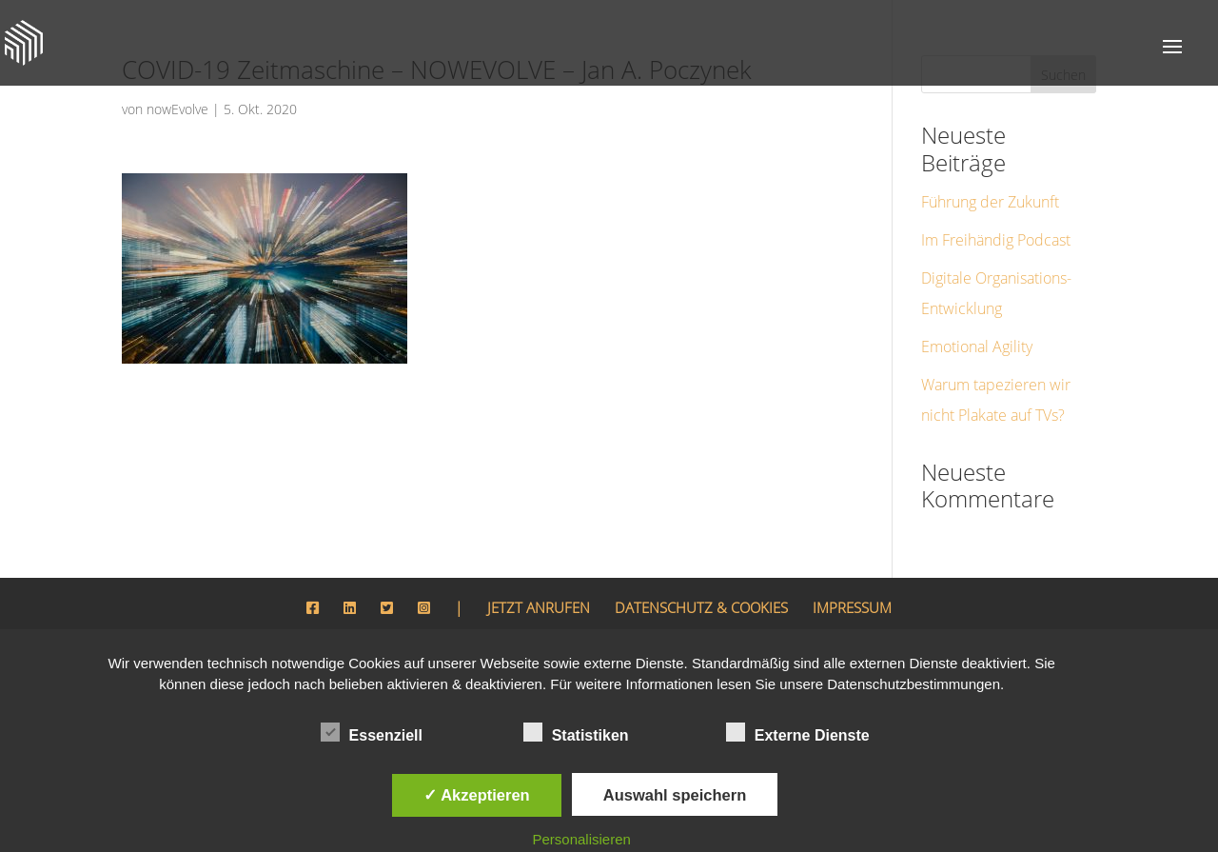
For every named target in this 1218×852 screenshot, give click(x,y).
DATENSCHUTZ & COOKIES (700, 579)
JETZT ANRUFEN (521, 579)
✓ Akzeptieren (476, 794)
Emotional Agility (976, 318)
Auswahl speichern (674, 794)
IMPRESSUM (866, 579)
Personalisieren (582, 839)
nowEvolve (176, 109)
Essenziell (371, 733)
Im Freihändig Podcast (990, 212)
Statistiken (576, 733)
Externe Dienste (798, 733)
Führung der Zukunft (985, 174)
